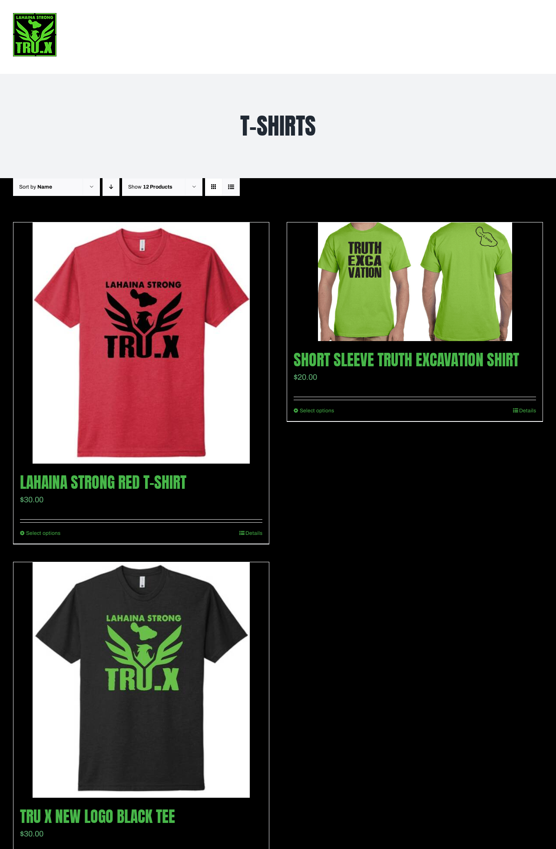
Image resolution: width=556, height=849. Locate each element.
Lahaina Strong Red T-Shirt (103, 482)
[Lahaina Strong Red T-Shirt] (141, 343)
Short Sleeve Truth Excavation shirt (406, 359)
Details (253, 533)
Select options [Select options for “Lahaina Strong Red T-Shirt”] (43, 533)
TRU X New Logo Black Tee (97, 816)
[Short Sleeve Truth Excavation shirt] (415, 281)
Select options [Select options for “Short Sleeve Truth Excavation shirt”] (317, 411)
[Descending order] (111, 187)
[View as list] (230, 187)
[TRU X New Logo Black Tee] (141, 680)
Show (150, 187)
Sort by (35, 187)
